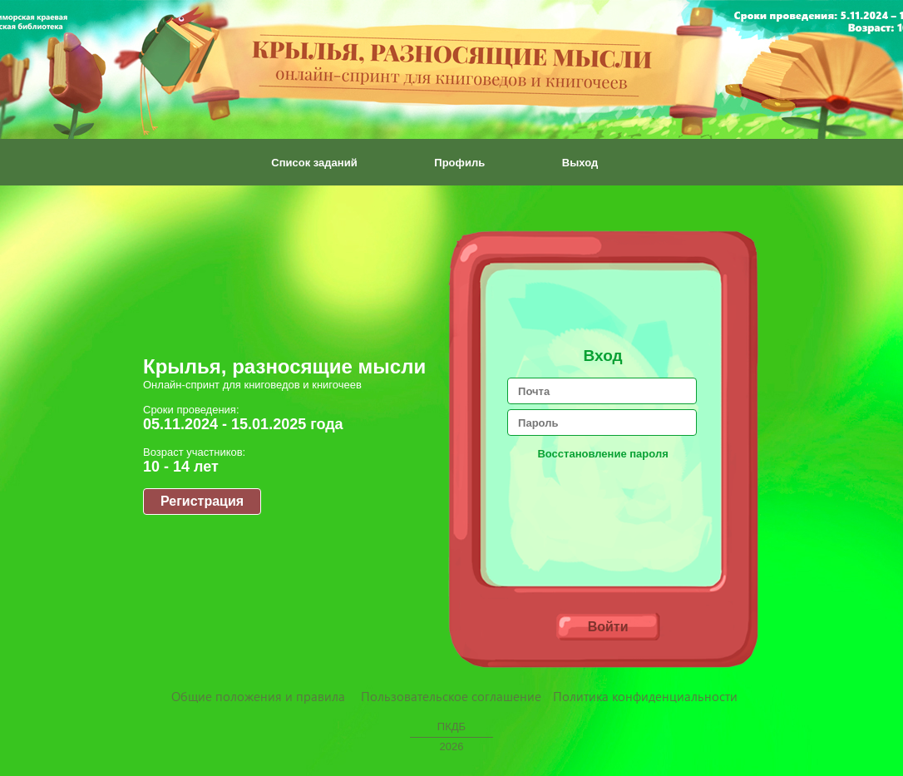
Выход (580, 162)
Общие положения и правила (258, 696)
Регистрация (202, 501)
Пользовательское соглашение (451, 696)
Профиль (459, 162)
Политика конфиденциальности (645, 696)
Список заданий (314, 162)
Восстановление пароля (602, 453)
